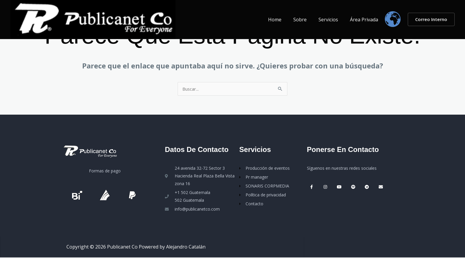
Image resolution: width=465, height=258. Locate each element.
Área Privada (365, 19)
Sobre (306, 19)
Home (283, 19)
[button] (431, 19)
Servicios (332, 19)
